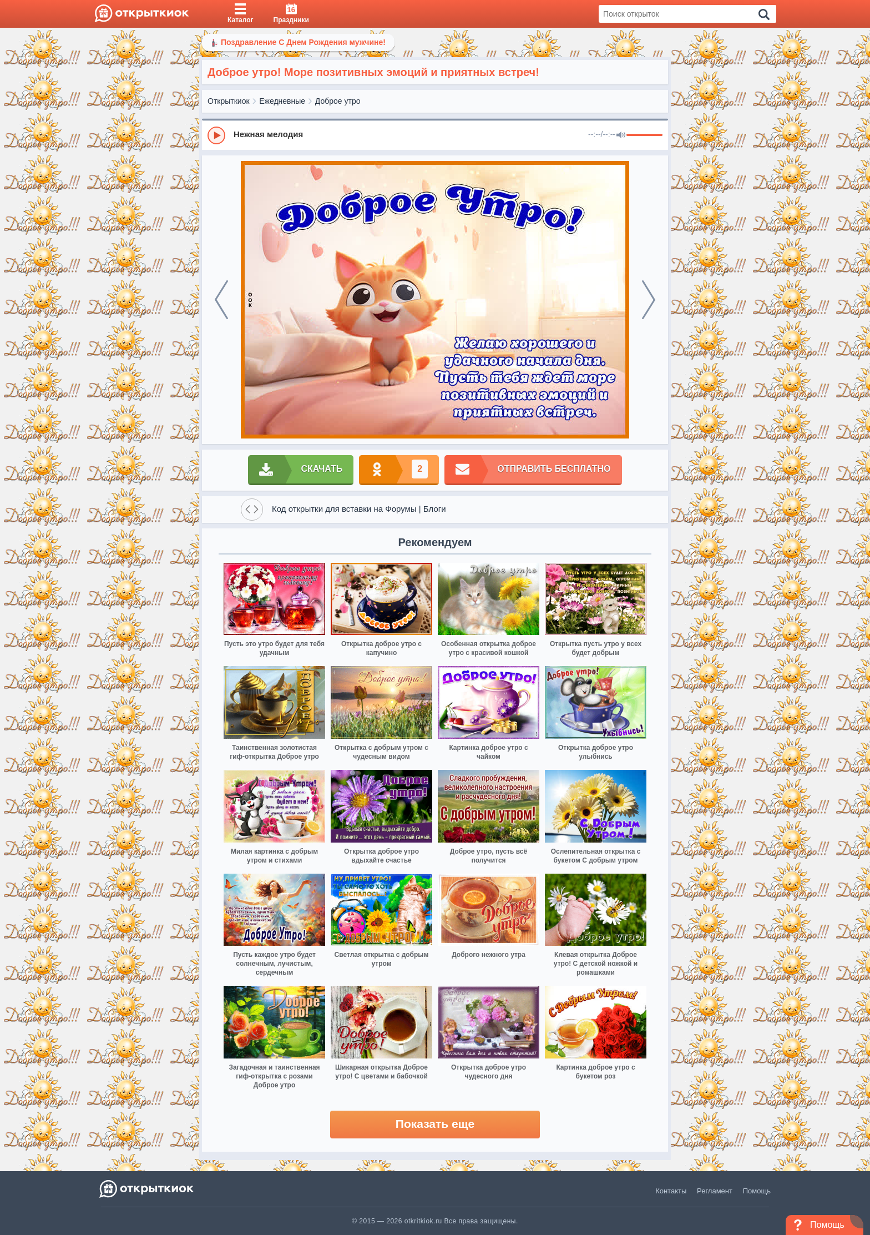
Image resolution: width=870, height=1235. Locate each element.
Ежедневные (282, 101)
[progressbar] (644, 135)
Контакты (670, 1191)
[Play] (216, 135)
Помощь (757, 1191)
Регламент (714, 1191)
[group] (435, 135)
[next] (648, 299)
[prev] (221, 299)
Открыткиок (229, 101)
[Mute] (620, 135)
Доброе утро (338, 101)
